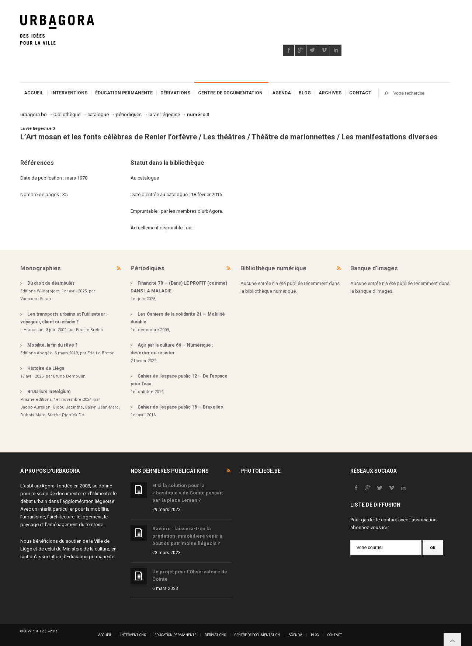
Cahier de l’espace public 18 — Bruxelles (180, 407)
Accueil (34, 92)
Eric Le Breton (89, 329)
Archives (330, 92)
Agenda (281, 92)
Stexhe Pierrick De (66, 415)
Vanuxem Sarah (35, 298)
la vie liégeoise (164, 114)
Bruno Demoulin (69, 376)
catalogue (98, 114)
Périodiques (147, 268)
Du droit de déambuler (50, 283)
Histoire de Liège (46, 368)
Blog (305, 92)
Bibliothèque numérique (273, 268)
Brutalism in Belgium (48, 391)
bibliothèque (66, 114)
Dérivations (175, 92)
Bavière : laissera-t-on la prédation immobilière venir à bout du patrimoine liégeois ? (187, 536)
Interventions (69, 92)
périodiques (129, 114)
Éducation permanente (124, 92)
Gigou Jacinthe (68, 407)
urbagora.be (33, 114)
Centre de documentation (230, 92)
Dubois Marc (32, 415)
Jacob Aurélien (35, 407)
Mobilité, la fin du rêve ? (52, 345)
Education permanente (90, 556)
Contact (360, 92)
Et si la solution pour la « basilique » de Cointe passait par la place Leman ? (187, 493)
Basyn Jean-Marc (102, 407)
